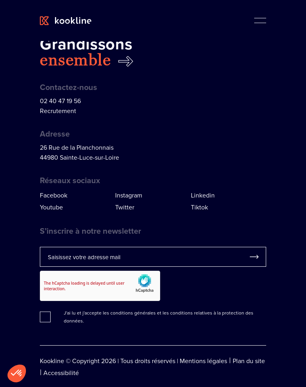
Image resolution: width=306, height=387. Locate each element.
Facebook (53, 195)
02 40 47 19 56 (60, 100)
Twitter (124, 207)
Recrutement (58, 110)
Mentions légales (203, 360)
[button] (16, 373)
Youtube (51, 207)
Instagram (128, 195)
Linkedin (203, 195)
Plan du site (249, 360)
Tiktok (199, 207)
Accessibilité (61, 372)
